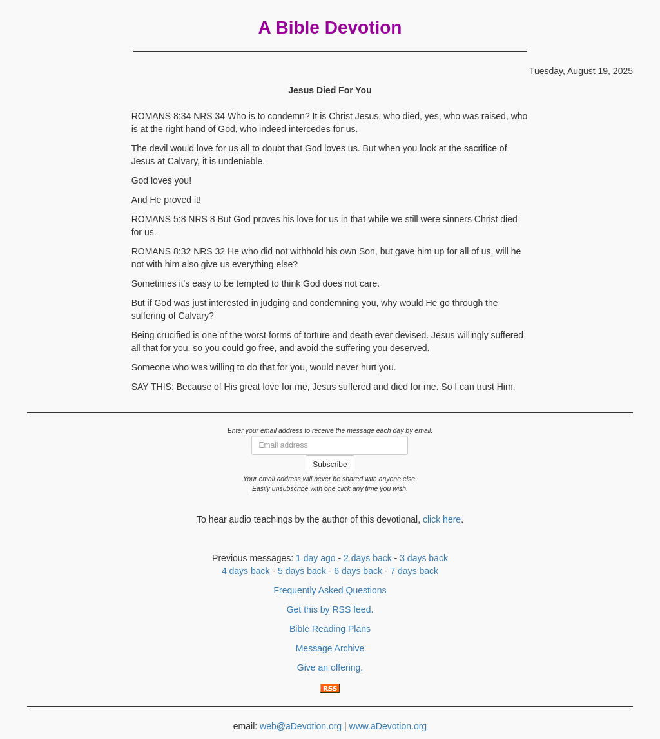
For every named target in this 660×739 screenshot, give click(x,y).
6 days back (358, 571)
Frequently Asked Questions (329, 590)
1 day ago (316, 558)
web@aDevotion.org (301, 726)
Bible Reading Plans (330, 629)
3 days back (424, 558)
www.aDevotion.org (388, 726)
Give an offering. (330, 667)
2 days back (368, 558)
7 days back (414, 571)
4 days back (246, 571)
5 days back (302, 571)
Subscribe (330, 464)
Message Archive (330, 648)
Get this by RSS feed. (330, 609)
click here (442, 519)
